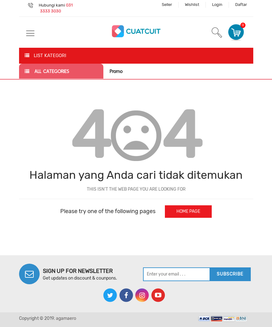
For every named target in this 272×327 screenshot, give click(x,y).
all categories (47, 71)
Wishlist (192, 4)
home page (188, 211)
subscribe (230, 274)
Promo (116, 71)
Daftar (241, 4)
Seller (167, 4)
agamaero (66, 318)
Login (217, 4)
